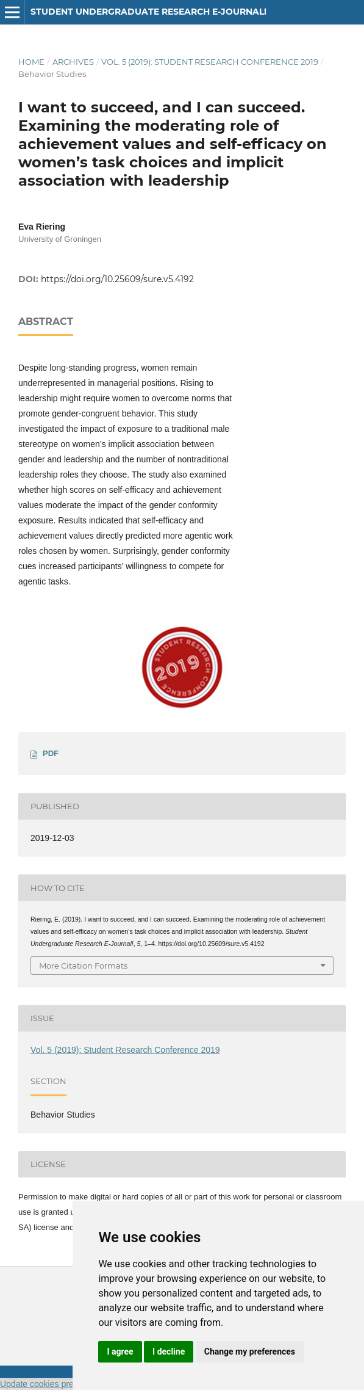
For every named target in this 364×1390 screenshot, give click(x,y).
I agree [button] (120, 1351)
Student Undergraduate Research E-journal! (148, 11)
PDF (51, 753)
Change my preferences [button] (249, 1351)
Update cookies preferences (53, 1384)
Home (31, 62)
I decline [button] (168, 1351)
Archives (73, 62)
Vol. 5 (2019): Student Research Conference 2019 (209, 62)
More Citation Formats (83, 965)
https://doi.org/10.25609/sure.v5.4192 (117, 279)
